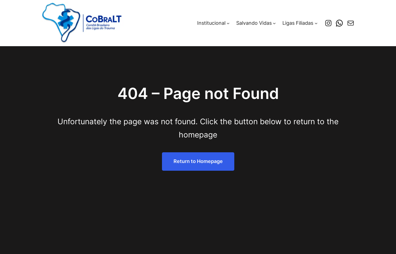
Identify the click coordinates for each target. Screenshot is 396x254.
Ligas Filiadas (297, 23)
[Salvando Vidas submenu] (274, 23)
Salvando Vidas (254, 23)
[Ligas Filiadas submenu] (316, 23)
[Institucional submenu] (228, 23)
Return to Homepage (198, 161)
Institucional (211, 23)
